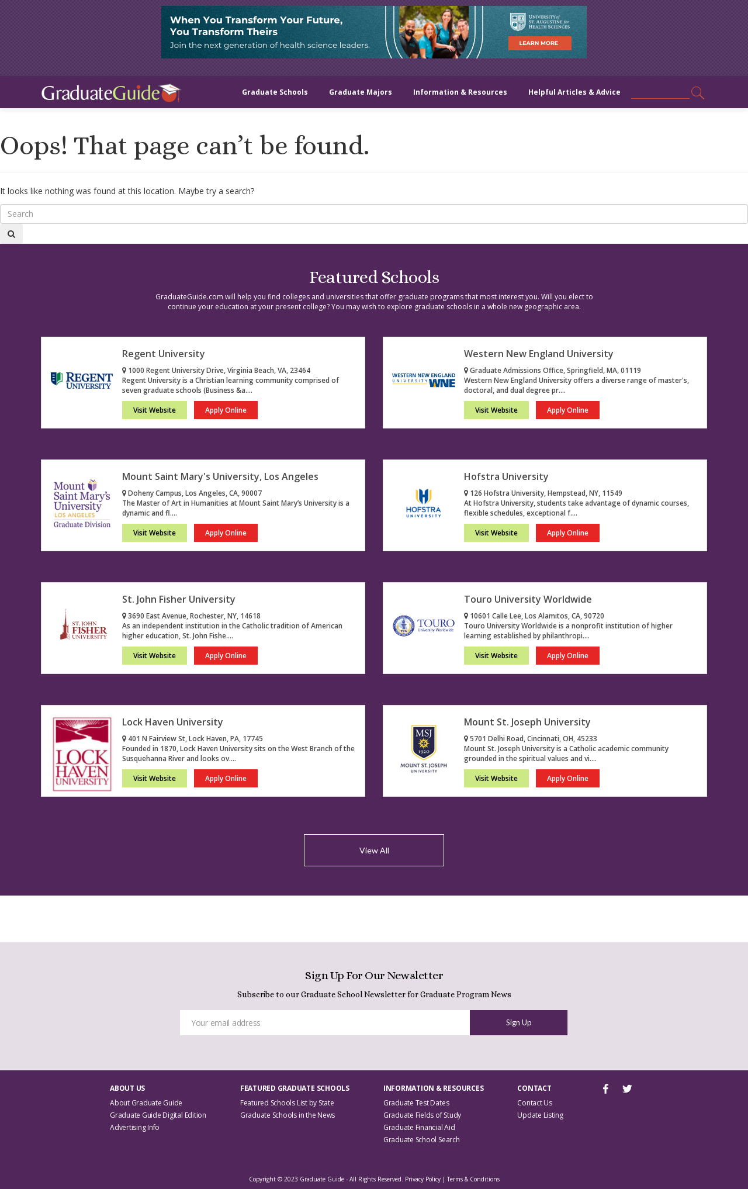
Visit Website (154, 410)
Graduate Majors (360, 92)
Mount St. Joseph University (527, 722)
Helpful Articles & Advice (574, 92)
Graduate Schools (275, 92)
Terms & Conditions (473, 1179)
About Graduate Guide (146, 1103)
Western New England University (539, 353)
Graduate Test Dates (416, 1103)
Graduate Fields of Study (422, 1115)
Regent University (163, 353)
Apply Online (226, 410)
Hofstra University (506, 476)
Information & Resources (460, 92)
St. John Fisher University (179, 599)
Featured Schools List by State (287, 1103)
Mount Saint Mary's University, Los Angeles (220, 476)
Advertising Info (135, 1127)
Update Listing (540, 1115)
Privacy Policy (423, 1179)
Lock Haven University (172, 722)
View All (374, 850)
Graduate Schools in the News (287, 1115)
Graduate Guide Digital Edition (158, 1115)
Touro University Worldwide (528, 599)
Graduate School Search (421, 1140)
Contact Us (534, 1103)
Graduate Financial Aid (419, 1127)
